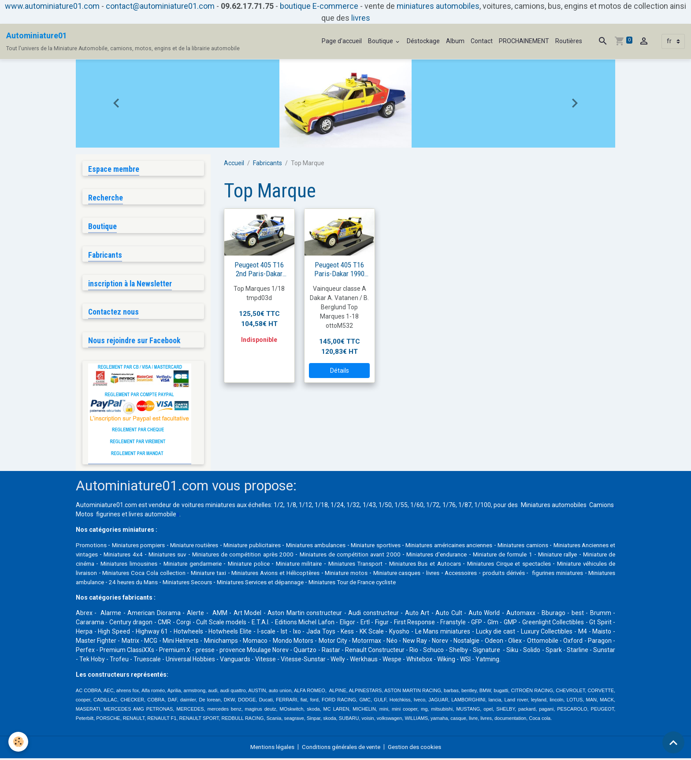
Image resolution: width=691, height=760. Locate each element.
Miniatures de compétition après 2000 (317, 556)
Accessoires (93, 583)
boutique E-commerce (319, 6)
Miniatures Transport (469, 565)
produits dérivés (137, 583)
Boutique (381, 40)
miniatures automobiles (438, 6)
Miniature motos (506, 574)
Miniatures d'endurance (519, 556)
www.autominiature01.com (52, 6)
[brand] (123, 41)
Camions (601, 506)
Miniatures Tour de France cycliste (556, 583)
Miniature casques (563, 574)
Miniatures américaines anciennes (498, 546)
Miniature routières (209, 546)
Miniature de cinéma (162, 565)
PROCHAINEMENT (524, 40)
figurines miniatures (192, 583)
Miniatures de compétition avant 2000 (429, 556)
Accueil (234, 163)
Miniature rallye (106, 565)
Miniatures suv (239, 556)
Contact (482, 40)
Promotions (92, 546)
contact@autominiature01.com (160, 6)
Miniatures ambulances (346, 546)
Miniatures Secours (377, 583)
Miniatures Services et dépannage (456, 583)
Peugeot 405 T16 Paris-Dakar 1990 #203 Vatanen (339, 269)
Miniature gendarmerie (296, 565)
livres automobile (152, 515)
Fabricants (267, 163)
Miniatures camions (582, 546)
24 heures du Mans (319, 583)
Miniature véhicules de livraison (185, 574)
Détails (339, 370)
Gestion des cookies (418, 748)
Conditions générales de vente (342, 748)
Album (455, 40)
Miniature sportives (414, 546)
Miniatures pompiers (145, 546)
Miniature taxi (353, 574)
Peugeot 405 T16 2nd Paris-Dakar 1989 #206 (259, 269)
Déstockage (423, 40)
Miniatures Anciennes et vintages (122, 556)
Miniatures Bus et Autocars (542, 565)
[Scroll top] (673, 742)
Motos (84, 515)
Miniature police (355, 565)
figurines (108, 515)
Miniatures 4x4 (193, 556)
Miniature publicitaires (274, 546)
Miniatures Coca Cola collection (282, 574)
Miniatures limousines (227, 565)
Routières (568, 40)
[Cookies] (19, 742)
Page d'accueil (342, 40)
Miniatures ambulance (257, 583)
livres (360, 17)
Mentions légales (268, 748)
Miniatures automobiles (554, 506)
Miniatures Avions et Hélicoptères (428, 574)
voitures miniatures (208, 506)
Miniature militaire (408, 565)
